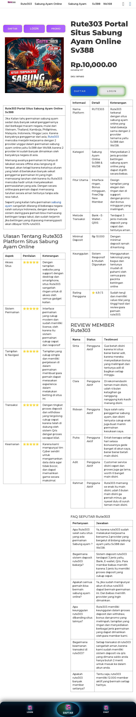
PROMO (55, 28)
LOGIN (34, 28)
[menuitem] (26, 4)
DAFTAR (12, 28)
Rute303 (53, 136)
